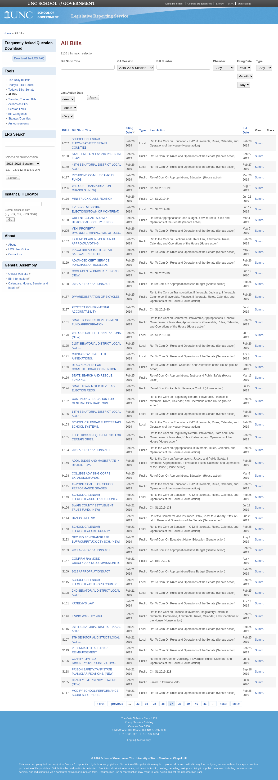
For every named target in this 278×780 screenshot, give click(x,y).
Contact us (15, 254)
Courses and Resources (200, 3)
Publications (244, 3)
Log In (131, 740)
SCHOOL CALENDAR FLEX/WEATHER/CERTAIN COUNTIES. (89, 143)
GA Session (125, 61)
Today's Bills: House (21, 85)
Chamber (219, 61)
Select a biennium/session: (22, 157)
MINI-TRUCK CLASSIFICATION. (92, 198)
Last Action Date (72, 92)
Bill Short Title (70, 61)
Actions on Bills (17, 104)
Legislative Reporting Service (99, 15)
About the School (174, 3)
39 (188, 703)
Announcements (18, 123)
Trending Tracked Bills (22, 99)
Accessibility (143, 740)
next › (223, 703)
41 (204, 703)
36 (163, 703)
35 (154, 703)
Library (220, 3)
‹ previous (116, 703)
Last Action (157, 130)
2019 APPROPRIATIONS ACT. (91, 284)
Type (259, 61)
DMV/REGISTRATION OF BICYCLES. (96, 296)
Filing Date (244, 61)
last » (236, 703)
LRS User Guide (18, 249)
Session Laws (17, 109)
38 (179, 703)
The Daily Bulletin (19, 80)
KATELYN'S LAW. (83, 603)
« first (100, 703)
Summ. (259, 143)
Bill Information (19, 278)
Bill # (65, 130)
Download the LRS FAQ (29, 58)
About (12, 244)
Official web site (19, 273)
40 (196, 703)
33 (137, 703)
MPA (230, 3)
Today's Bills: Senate (21, 89)
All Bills (13, 94)
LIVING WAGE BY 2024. (87, 616)
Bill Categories (17, 113)
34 (146, 703)
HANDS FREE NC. (84, 518)
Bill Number (164, 61)
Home (7, 33)
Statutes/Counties (19, 118)
